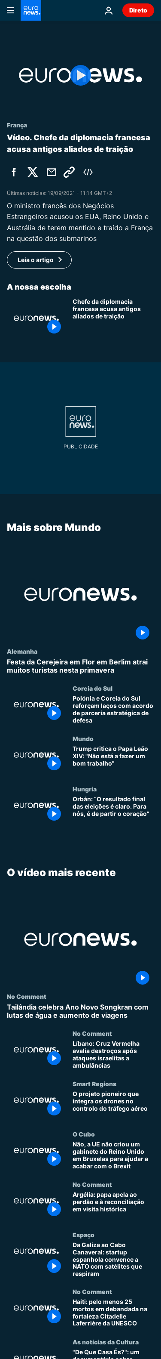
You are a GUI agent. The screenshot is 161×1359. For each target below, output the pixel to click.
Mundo (83, 738)
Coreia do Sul (92, 688)
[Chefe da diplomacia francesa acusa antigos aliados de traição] (113, 318)
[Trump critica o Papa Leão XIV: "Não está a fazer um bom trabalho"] (113, 760)
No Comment (26, 996)
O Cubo (84, 1134)
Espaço (83, 1234)
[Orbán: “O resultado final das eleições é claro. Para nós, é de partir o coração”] (113, 811)
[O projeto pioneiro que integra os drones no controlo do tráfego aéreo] (113, 1106)
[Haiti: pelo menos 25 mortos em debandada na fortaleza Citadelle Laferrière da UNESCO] (113, 1313)
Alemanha (22, 651)
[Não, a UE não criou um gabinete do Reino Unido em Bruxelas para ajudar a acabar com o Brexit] (113, 1156)
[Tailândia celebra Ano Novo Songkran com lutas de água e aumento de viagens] (80, 1012)
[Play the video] (80, 75)
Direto (138, 10)
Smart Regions (94, 1084)
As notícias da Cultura (106, 1341)
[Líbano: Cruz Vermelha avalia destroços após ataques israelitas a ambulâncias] (113, 1055)
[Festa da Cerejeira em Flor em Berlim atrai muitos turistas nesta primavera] (80, 666)
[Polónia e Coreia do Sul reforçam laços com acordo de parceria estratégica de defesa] (113, 710)
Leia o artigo (36, 259)
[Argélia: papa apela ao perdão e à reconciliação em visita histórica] (113, 1206)
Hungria (85, 789)
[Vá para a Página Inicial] (31, 10)
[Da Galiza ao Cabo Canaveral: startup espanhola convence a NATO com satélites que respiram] (113, 1260)
